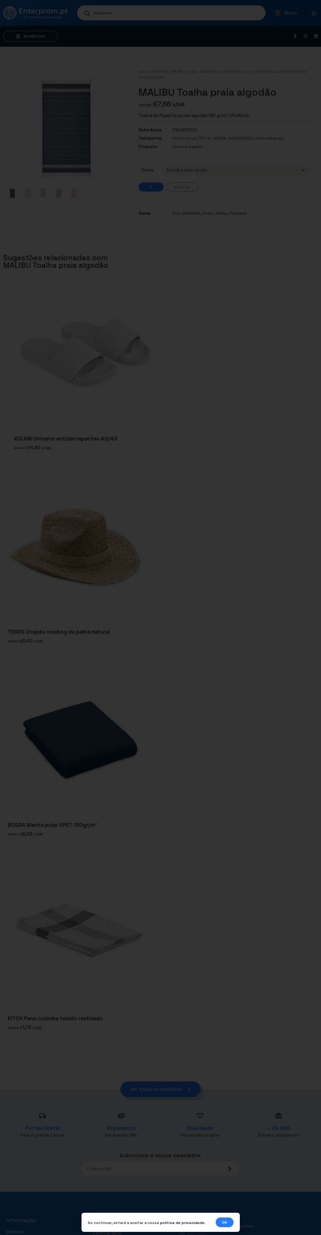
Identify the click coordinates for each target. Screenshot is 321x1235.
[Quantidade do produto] (151, 187)
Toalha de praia (265, 71)
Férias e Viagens (187, 146)
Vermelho (191, 213)
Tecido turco (236, 71)
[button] (285, 13)
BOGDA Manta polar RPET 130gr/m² (52, 825)
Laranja (220, 213)
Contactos (103, 1225)
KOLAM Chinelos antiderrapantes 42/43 (65, 438)
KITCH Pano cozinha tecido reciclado (55, 1018)
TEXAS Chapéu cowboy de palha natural (59, 631)
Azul (176, 213)
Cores (148, 170)
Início (144, 71)
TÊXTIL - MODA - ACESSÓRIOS (196, 71)
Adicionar (182, 187)
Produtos (160, 71)
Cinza (207, 213)
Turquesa (237, 213)
